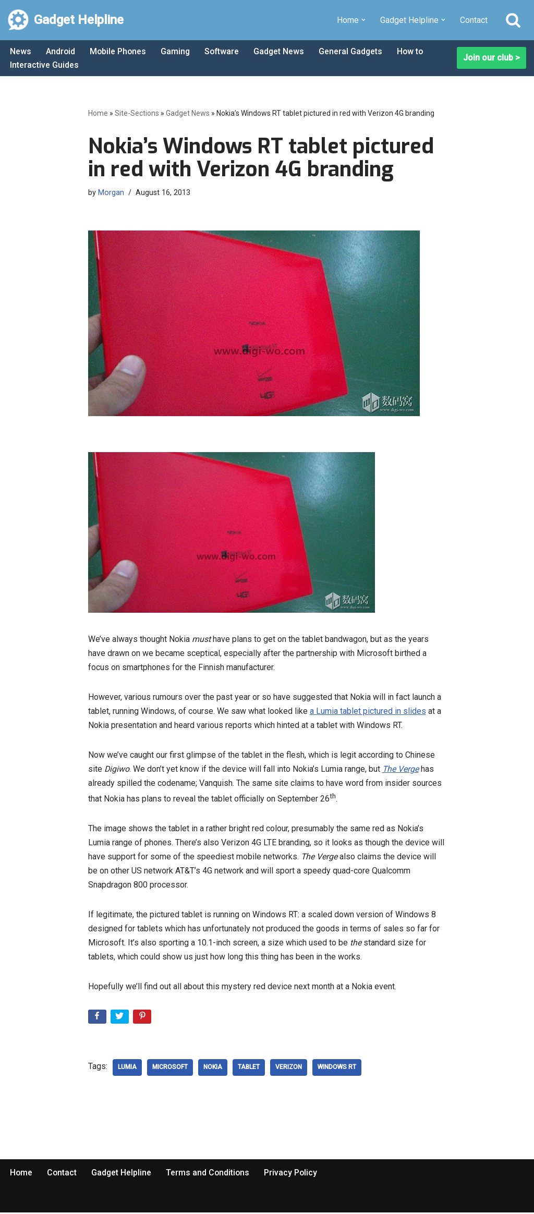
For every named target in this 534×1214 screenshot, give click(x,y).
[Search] (513, 20)
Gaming (177, 51)
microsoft (170, 1069)
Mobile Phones (119, 51)
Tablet (249, 1069)
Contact (474, 20)
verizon (288, 1069)
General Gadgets (354, 51)
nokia (212, 1069)
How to (414, 51)
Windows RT (337, 1069)
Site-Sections (137, 113)
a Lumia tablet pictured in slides (368, 712)
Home (98, 113)
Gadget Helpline (122, 1174)
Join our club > (491, 58)
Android (61, 51)
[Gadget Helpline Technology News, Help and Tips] (66, 20)
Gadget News (282, 51)
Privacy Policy (293, 1174)
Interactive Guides (44, 65)
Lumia (127, 1069)
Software (224, 51)
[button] (363, 20)
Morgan (111, 192)
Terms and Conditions (209, 1174)
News (20, 51)
